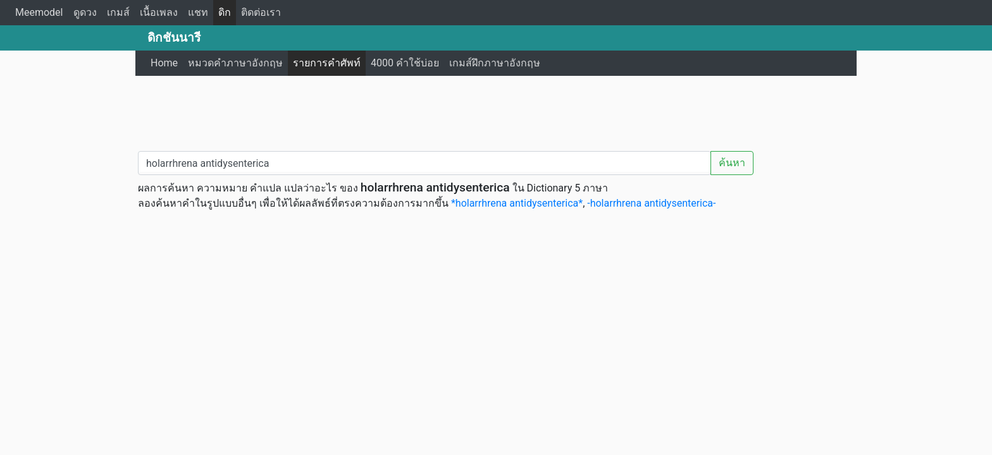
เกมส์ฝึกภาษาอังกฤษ (494, 63)
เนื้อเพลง (159, 12)
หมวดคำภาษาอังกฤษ (235, 63)
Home (164, 63)
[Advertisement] (496, 110)
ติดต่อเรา (261, 12)
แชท (198, 12)
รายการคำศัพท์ (327, 63)
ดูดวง (85, 12)
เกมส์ (118, 12)
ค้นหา (732, 163)
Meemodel (39, 12)
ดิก (224, 12)
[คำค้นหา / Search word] (424, 163)
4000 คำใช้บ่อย (405, 63)
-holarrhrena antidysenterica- (651, 203)
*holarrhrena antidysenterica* (517, 203)
